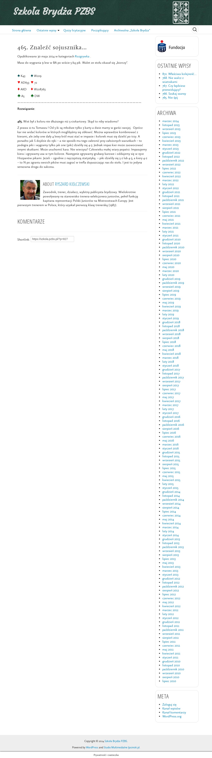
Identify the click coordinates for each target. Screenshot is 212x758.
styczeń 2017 (170, 413)
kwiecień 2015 (171, 480)
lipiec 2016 (169, 432)
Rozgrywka (82, 56)
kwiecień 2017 (171, 401)
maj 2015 (168, 476)
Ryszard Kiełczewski (72, 184)
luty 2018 (168, 361)
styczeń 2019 (170, 318)
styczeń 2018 (170, 365)
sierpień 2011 (170, 637)
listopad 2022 (171, 156)
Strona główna (21, 30)
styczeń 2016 (170, 448)
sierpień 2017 (170, 385)
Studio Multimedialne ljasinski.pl (121, 747)
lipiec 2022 (169, 168)
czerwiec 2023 (171, 137)
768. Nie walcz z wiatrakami (173, 80)
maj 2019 (168, 302)
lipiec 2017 (169, 389)
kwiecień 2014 (171, 523)
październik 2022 (173, 160)
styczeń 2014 (170, 535)
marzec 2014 (170, 527)
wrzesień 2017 (171, 381)
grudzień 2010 (171, 661)
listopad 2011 (170, 626)
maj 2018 (168, 350)
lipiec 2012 (169, 594)
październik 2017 (173, 377)
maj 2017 (168, 397)
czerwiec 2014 (171, 515)
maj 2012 (168, 602)
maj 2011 (168, 649)
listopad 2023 (170, 125)
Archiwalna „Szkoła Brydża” (132, 30)
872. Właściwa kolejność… (179, 74)
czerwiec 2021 (171, 216)
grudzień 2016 (171, 417)
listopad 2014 (171, 496)
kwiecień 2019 (171, 306)
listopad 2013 (170, 543)
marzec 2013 (170, 570)
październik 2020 (173, 247)
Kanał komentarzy (174, 712)
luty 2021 (168, 231)
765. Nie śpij (170, 97)
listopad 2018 (171, 326)
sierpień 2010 (170, 677)
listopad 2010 (171, 665)
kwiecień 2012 (171, 606)
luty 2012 (168, 614)
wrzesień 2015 (171, 460)
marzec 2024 (170, 121)
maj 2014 (168, 519)
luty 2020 (168, 275)
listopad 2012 (170, 582)
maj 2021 (168, 219)
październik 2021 (173, 200)
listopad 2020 (171, 243)
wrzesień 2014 (171, 503)
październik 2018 (173, 330)
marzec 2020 (170, 271)
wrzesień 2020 (171, 251)
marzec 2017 (170, 405)
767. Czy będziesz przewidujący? (173, 87)
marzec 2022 (170, 180)
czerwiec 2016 (171, 436)
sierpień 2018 (170, 338)
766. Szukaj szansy (174, 93)
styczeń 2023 (170, 148)
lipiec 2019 (169, 294)
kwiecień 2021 (171, 223)
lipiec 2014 (169, 511)
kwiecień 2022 (171, 176)
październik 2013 (173, 547)
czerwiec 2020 (171, 263)
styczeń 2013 (170, 574)
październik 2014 (173, 499)
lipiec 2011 (169, 641)
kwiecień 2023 (171, 141)
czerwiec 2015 (171, 472)
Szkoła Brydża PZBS (54, 11)
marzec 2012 (170, 610)
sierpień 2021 (170, 208)
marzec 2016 (170, 444)
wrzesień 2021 (171, 204)
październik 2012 (173, 586)
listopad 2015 (170, 456)
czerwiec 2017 (171, 393)
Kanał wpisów (171, 708)
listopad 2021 (170, 196)
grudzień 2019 (171, 279)
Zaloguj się (169, 704)
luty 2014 (168, 531)
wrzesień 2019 (171, 286)
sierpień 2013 (170, 555)
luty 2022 (168, 184)
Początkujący (100, 30)
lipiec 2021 (169, 212)
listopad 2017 (170, 373)
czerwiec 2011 (171, 645)
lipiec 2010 (169, 681)
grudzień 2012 (171, 578)
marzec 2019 (170, 310)
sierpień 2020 (170, 255)
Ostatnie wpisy (46, 30)
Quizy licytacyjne (74, 30)
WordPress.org (171, 716)
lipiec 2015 (169, 468)
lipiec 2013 (169, 559)
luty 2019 (168, 314)
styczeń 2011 (170, 657)
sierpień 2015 (170, 464)
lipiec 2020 (169, 259)
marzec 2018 (170, 357)
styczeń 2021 (170, 235)
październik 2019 (173, 283)
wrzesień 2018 (171, 334)
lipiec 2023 (169, 133)
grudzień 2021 (171, 192)
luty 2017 (168, 409)
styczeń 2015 (170, 488)
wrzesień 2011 (171, 634)
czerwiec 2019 (171, 298)
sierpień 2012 (170, 590)
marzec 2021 (170, 227)
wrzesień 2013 (171, 551)
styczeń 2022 (170, 188)
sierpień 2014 (170, 507)
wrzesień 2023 (171, 129)
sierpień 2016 (170, 428)
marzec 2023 (170, 145)
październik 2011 (173, 630)
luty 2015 (168, 484)
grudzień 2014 (171, 492)
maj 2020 (168, 267)
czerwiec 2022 (171, 172)
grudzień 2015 (171, 452)
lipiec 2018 (169, 342)
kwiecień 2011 (171, 653)
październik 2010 (173, 669)
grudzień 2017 (171, 369)
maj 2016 (168, 440)
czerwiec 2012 (171, 598)
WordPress (92, 747)
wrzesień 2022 (171, 164)
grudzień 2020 (171, 239)
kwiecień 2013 (171, 566)
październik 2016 (173, 425)
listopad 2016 (171, 421)
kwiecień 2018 (171, 354)
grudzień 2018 (171, 322)
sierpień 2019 (170, 290)
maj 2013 (168, 563)
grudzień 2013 (171, 539)
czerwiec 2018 (171, 346)
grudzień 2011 (171, 622)
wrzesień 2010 (171, 673)
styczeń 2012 (170, 618)
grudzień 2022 (171, 152)
